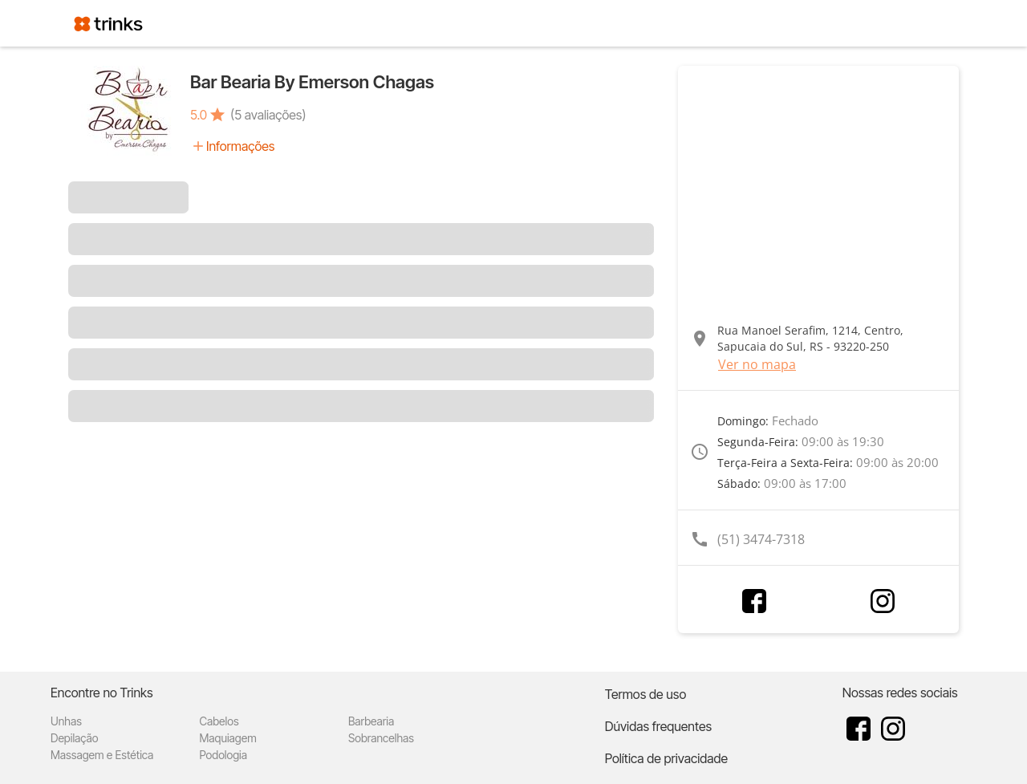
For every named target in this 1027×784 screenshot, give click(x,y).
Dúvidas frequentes (658, 726)
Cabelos (218, 721)
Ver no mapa (757, 364)
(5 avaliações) (268, 115)
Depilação (74, 738)
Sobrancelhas (381, 738)
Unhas (66, 721)
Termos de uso (646, 694)
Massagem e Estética (102, 755)
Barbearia (371, 721)
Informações (240, 146)
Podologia (223, 755)
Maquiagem (227, 738)
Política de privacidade (666, 758)
